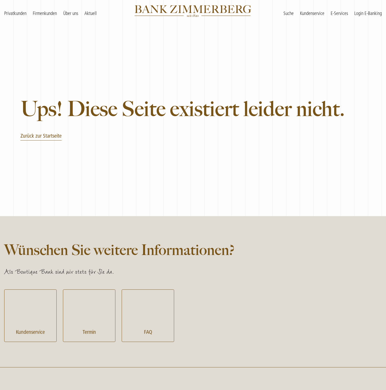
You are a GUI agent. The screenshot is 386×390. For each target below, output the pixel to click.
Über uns (70, 13)
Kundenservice (30, 315)
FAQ (148, 315)
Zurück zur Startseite (41, 136)
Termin (89, 315)
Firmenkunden (45, 13)
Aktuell (90, 13)
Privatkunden (15, 13)
